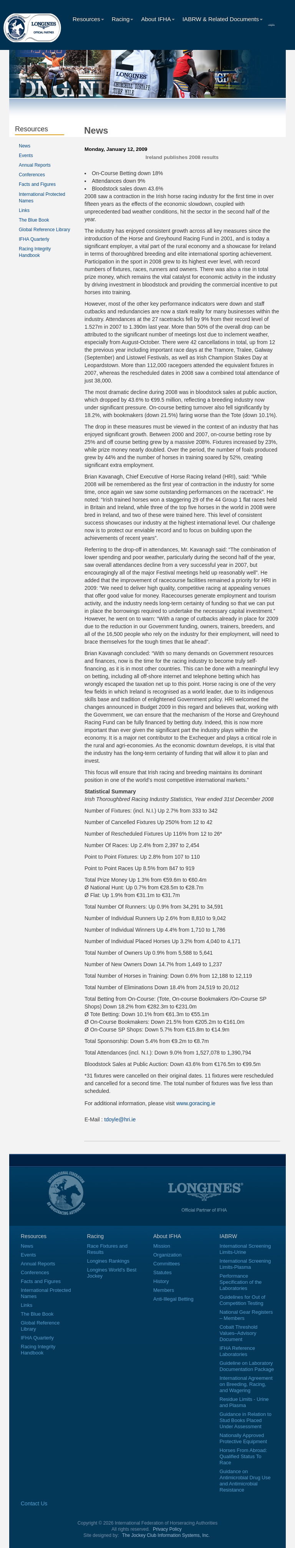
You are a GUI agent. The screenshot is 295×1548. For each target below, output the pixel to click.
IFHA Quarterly (34, 239)
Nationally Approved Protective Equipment (243, 1438)
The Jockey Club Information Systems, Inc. (166, 1535)
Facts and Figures (37, 184)
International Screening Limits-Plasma (245, 1264)
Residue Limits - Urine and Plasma (244, 1402)
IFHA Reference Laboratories (237, 1351)
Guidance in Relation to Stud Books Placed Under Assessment (246, 1420)
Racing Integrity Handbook (38, 1350)
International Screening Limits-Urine (245, 1249)
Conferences (32, 174)
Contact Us (34, 1503)
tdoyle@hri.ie (120, 1119)
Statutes (162, 1272)
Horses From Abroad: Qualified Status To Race (243, 1456)
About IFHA (158, 19)
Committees (166, 1264)
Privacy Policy (167, 1529)
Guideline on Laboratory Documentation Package (247, 1366)
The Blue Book (34, 220)
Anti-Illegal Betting (173, 1299)
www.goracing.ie (195, 1103)
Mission (161, 1246)
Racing (123, 19)
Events (26, 155)
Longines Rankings (108, 1261)
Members (163, 1290)
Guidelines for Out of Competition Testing (242, 1300)
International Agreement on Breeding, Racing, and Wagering (246, 1384)
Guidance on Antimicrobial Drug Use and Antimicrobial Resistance (245, 1481)
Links (24, 210)
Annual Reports (35, 165)
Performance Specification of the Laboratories (241, 1282)
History (161, 1281)
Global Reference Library (44, 229)
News (24, 146)
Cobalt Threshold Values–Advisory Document (239, 1333)
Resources (88, 19)
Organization (167, 1255)
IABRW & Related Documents (222, 19)
